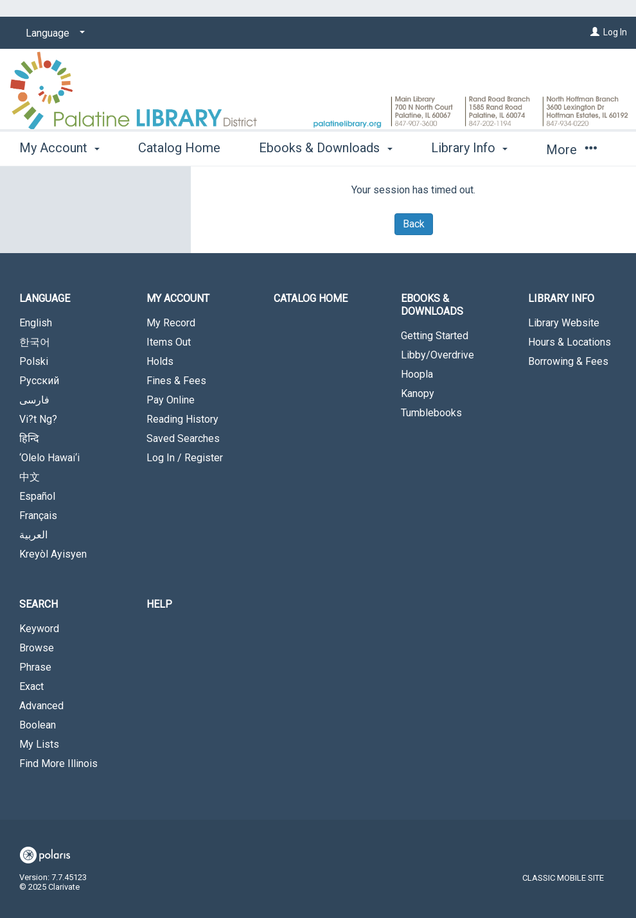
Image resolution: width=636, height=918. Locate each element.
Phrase (35, 667)
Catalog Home (179, 147)
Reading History (182, 419)
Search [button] (38, 604)
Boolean (37, 725)
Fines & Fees (176, 381)
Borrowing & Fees (568, 361)
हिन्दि (29, 438)
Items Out (168, 342)
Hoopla (417, 374)
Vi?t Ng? (38, 419)
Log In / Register (184, 458)
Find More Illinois (58, 763)
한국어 (34, 342)
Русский (39, 381)
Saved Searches (183, 438)
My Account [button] (59, 147)
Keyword (39, 628)
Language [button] (44, 298)
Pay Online (170, 400)
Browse (36, 648)
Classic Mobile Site (563, 878)
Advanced (41, 706)
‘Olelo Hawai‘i (49, 458)
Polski (33, 361)
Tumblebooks (431, 413)
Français (38, 515)
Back (414, 224)
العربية (33, 535)
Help (159, 604)
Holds (159, 361)
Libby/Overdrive (437, 355)
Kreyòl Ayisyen (53, 554)
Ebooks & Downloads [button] (325, 147)
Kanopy (417, 393)
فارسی (34, 400)
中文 (29, 477)
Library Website (563, 323)
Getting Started (434, 336)
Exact (31, 686)
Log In (615, 32)
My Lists (39, 744)
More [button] (571, 149)
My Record (170, 323)
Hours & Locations (569, 342)
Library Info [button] (469, 147)
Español (37, 496)
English (35, 323)
